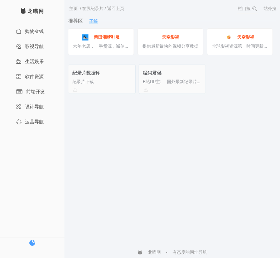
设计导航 (30, 106)
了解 (93, 21)
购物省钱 (30, 31)
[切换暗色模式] (32, 243)
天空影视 (170, 37)
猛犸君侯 (152, 73)
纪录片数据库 (86, 73)
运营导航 (30, 121)
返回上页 (115, 8)
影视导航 (30, 46)
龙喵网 (149, 252)
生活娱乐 (30, 61)
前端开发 (30, 91)
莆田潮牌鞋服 (101, 37)
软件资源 (30, 76)
